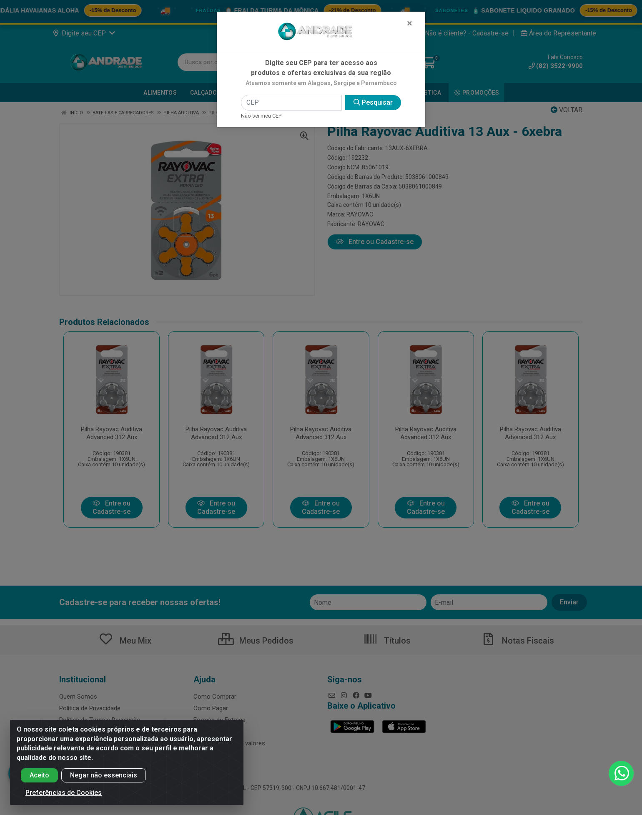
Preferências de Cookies (63, 793)
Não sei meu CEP (261, 116)
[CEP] (291, 103)
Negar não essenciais (103, 775)
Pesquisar (373, 102)
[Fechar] (409, 23)
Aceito (39, 775)
